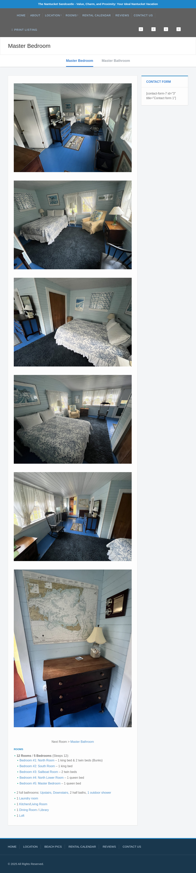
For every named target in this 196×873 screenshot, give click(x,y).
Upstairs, (46, 792)
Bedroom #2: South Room (38, 766)
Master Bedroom (79, 61)
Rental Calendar (96, 15)
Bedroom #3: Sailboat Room (39, 772)
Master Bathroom (116, 61)
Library (44, 810)
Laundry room (28, 798)
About (35, 15)
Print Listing (24, 29)
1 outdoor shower (99, 792)
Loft (21, 815)
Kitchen (24, 804)
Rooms (72, 15)
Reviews (122, 15)
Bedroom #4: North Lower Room (42, 777)
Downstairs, (61, 792)
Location (53, 15)
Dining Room (28, 810)
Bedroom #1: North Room (37, 760)
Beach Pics (53, 846)
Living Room (38, 804)
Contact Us (143, 15)
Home (21, 15)
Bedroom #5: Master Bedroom (40, 783)
